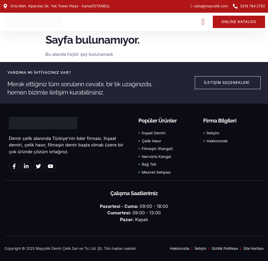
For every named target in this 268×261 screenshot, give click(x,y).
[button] (203, 22)
